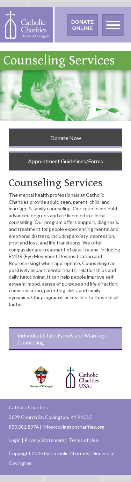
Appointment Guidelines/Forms (65, 161)
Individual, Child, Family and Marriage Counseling (62, 338)
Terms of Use (83, 440)
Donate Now (65, 137)
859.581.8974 (24, 427)
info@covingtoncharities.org (73, 427)
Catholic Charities (28, 407)
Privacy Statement (44, 440)
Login (15, 440)
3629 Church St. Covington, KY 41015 (50, 417)
